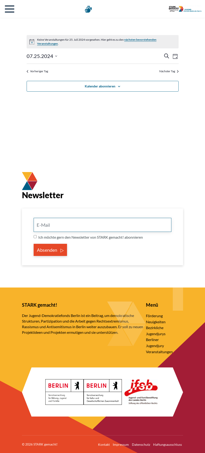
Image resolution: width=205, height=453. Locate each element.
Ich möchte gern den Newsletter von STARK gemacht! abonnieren (90, 237)
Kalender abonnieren (100, 86)
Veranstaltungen (159, 351)
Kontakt (104, 444)
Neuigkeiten (156, 322)
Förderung (154, 315)
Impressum (121, 444)
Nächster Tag (169, 71)
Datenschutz (141, 444)
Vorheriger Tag (37, 71)
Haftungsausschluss (167, 444)
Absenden (50, 250)
